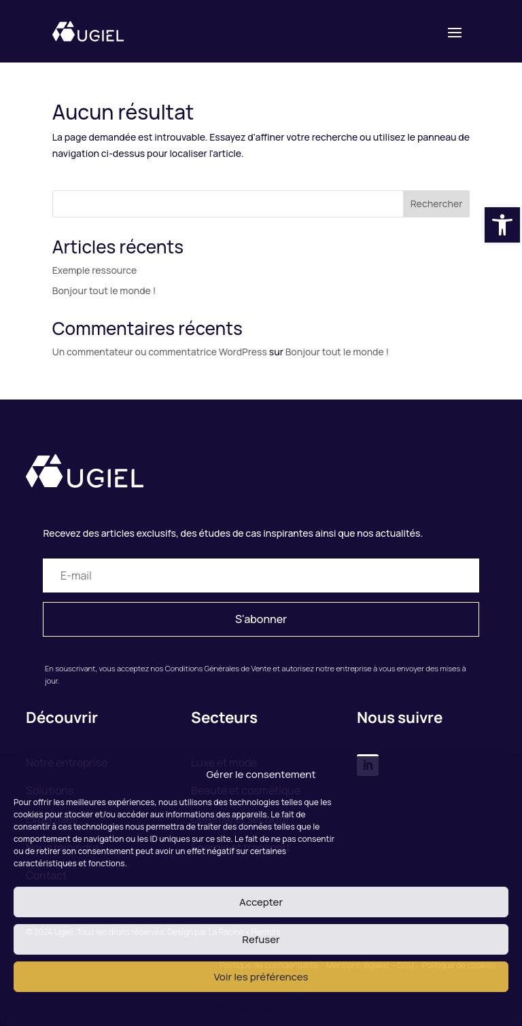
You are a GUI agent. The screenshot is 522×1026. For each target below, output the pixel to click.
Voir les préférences (260, 977)
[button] (502, 225)
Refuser (260, 939)
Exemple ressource (94, 270)
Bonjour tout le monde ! (104, 290)
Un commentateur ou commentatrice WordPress (159, 351)
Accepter (261, 902)
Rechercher (437, 203)
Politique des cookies (254, 1007)
